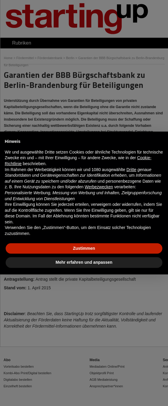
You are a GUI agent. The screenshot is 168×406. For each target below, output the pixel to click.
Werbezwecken (99, 186)
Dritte (131, 169)
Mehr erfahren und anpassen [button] (84, 262)
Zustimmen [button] (84, 248)
